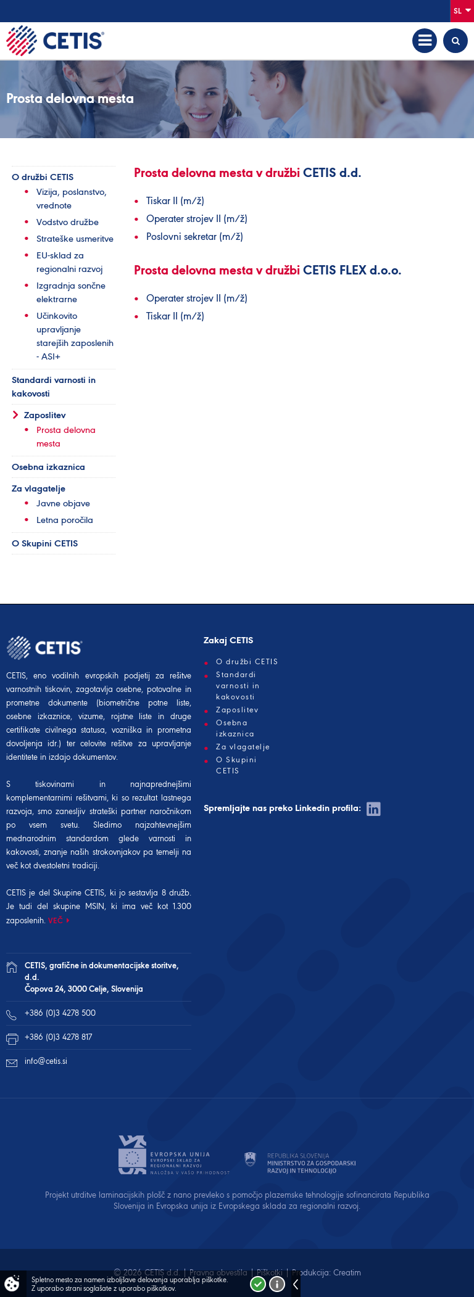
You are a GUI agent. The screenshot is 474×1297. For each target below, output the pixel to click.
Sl (462, 10)
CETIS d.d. (332, 174)
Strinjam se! (258, 1284)
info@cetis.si (46, 1061)
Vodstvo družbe (67, 222)
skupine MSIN (78, 906)
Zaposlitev (44, 415)
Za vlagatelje (38, 488)
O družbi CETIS (42, 177)
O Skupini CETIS (45, 543)
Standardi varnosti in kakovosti (54, 386)
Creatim (347, 1272)
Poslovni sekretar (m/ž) (194, 236)
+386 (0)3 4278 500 (60, 1013)
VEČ (56, 920)
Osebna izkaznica (48, 466)
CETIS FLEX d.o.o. (352, 271)
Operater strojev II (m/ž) (196, 218)
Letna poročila (64, 519)
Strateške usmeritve (75, 238)
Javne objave (63, 503)
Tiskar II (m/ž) (175, 201)
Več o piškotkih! (277, 1284)
